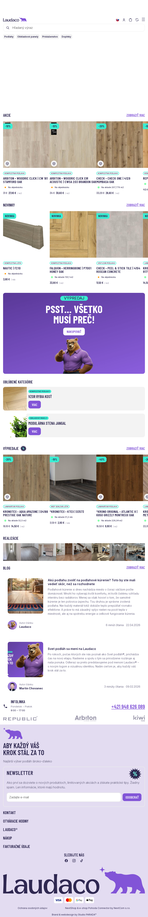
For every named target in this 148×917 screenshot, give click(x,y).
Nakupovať (74, 331)
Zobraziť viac (135, 115)
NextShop (71, 908)
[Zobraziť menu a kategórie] (143, 19)
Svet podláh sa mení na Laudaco (72, 649)
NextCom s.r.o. (122, 908)
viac (34, 404)
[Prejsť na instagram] (74, 861)
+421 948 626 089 (128, 706)
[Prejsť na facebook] (66, 861)
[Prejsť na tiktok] (82, 861)
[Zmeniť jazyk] (117, 19)
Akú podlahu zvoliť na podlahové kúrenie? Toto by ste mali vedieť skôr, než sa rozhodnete (91, 582)
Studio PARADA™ (87, 915)
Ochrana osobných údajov (32, 908)
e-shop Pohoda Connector (94, 908)
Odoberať (132, 797)
